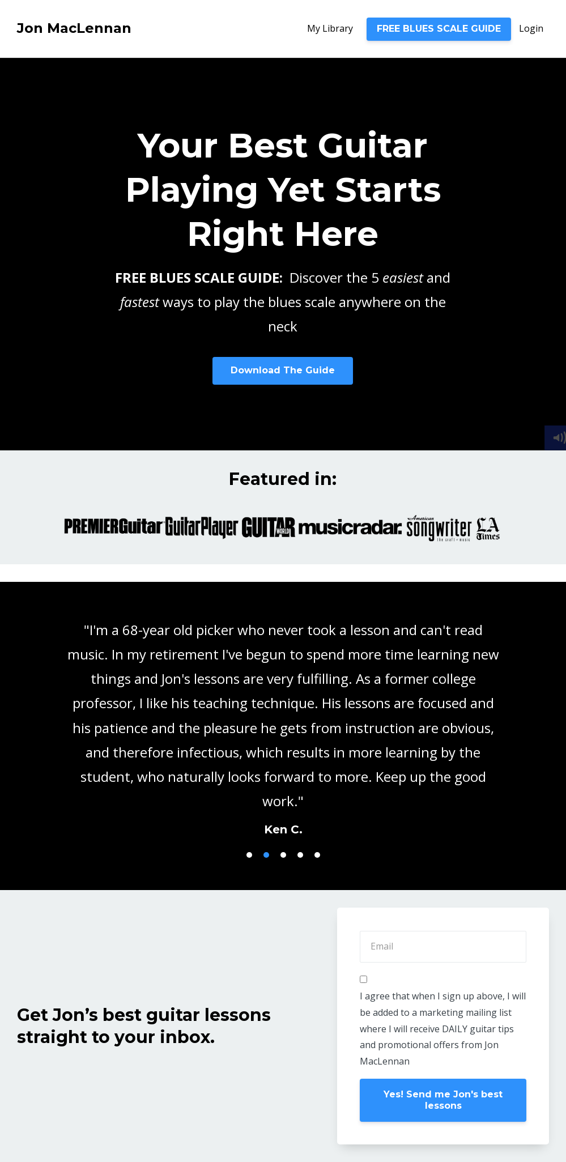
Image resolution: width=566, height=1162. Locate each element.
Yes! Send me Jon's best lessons (443, 1100)
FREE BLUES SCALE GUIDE (439, 28)
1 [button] (249, 855)
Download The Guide (283, 370)
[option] (283, 718)
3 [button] (283, 855)
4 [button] (300, 855)
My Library (330, 28)
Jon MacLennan (74, 28)
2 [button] (266, 855)
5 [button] (317, 855)
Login (531, 28)
